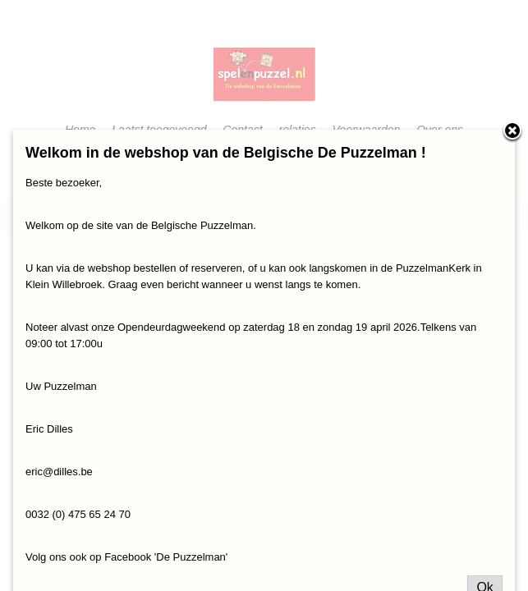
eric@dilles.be (59, 471)
